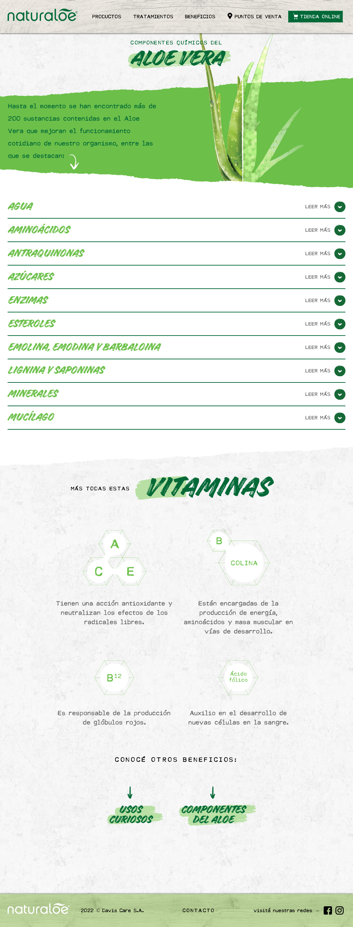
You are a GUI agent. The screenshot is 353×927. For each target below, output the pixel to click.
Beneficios (200, 16)
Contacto (199, 910)
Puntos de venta (258, 16)
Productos (106, 16)
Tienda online (320, 16)
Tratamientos (153, 16)
